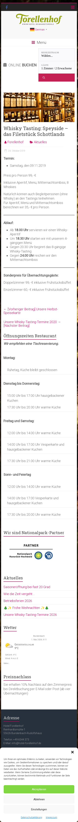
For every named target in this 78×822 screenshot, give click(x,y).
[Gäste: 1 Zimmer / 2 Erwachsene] (56, 67)
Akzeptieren (39, 789)
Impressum (51, 817)
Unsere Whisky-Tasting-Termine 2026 (30, 615)
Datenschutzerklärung (31, 817)
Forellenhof (15, 142)
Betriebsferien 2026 (17, 601)
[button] (72, 752)
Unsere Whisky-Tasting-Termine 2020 (32, 323)
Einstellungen (39, 809)
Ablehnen (39, 799)
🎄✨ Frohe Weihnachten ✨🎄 (26, 608)
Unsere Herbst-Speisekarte (30, 311)
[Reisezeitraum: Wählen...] (56, 55)
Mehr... (7, 663)
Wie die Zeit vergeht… (18, 594)
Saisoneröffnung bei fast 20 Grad (26, 587)
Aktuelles (40, 142)
